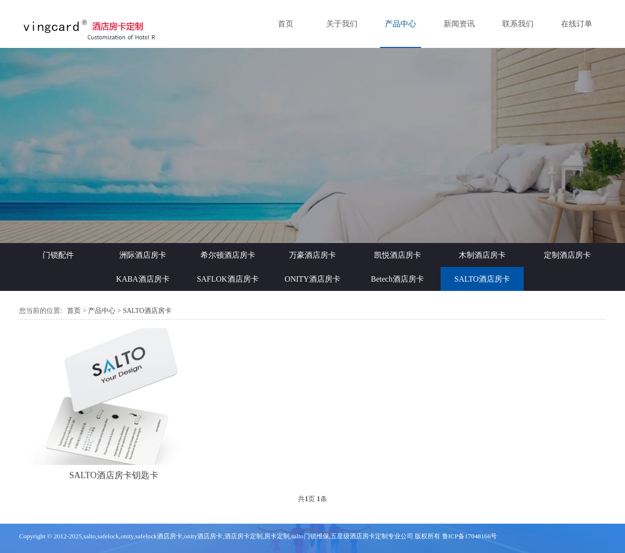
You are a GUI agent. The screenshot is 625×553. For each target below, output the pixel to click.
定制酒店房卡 (567, 255)
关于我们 (341, 24)
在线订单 (576, 24)
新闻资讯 (459, 24)
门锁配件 (58, 255)
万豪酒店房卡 (312, 255)
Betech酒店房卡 (397, 279)
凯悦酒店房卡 (397, 255)
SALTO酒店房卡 (482, 279)
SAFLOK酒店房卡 (227, 279)
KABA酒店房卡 (142, 279)
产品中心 (400, 24)
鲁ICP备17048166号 (469, 536)
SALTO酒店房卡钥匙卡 (113, 475)
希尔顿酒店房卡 (228, 255)
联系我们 (518, 24)
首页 (285, 24)
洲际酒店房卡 (142, 255)
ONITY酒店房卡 (312, 279)
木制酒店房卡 (482, 255)
